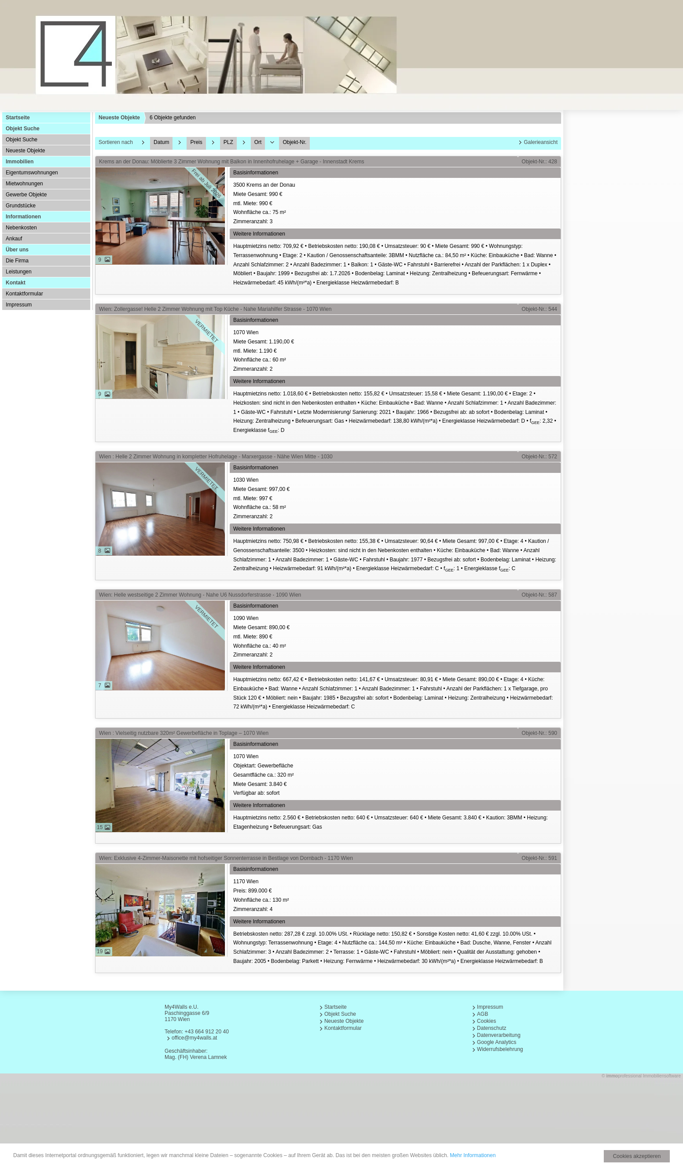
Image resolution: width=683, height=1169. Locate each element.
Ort (258, 142)
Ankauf (14, 239)
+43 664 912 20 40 (206, 1032)
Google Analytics (496, 1042)
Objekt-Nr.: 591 (539, 858)
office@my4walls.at (194, 1038)
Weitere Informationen (259, 234)
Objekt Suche (21, 139)
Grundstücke (21, 206)
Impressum (19, 305)
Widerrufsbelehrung (500, 1049)
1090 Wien (395, 637)
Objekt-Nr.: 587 (539, 595)
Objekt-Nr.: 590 (539, 733)
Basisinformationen (255, 173)
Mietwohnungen (24, 184)
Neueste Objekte (25, 151)
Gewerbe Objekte (26, 195)
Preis (196, 142)
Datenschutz (492, 1028)
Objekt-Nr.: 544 (539, 309)
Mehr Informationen (473, 1155)
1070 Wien (395, 351)
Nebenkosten (21, 228)
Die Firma (17, 261)
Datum (161, 142)
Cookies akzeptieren (637, 1156)
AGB (482, 1014)
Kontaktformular (24, 294)
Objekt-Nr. (294, 142)
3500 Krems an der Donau (395, 204)
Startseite (18, 117)
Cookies (486, 1021)
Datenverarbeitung (499, 1035)
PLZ (228, 142)
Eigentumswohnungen (32, 173)
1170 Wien (395, 896)
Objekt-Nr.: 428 (539, 162)
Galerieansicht (541, 142)
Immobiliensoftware (662, 1075)
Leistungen (19, 272)
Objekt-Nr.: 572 (539, 457)
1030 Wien (395, 499)
